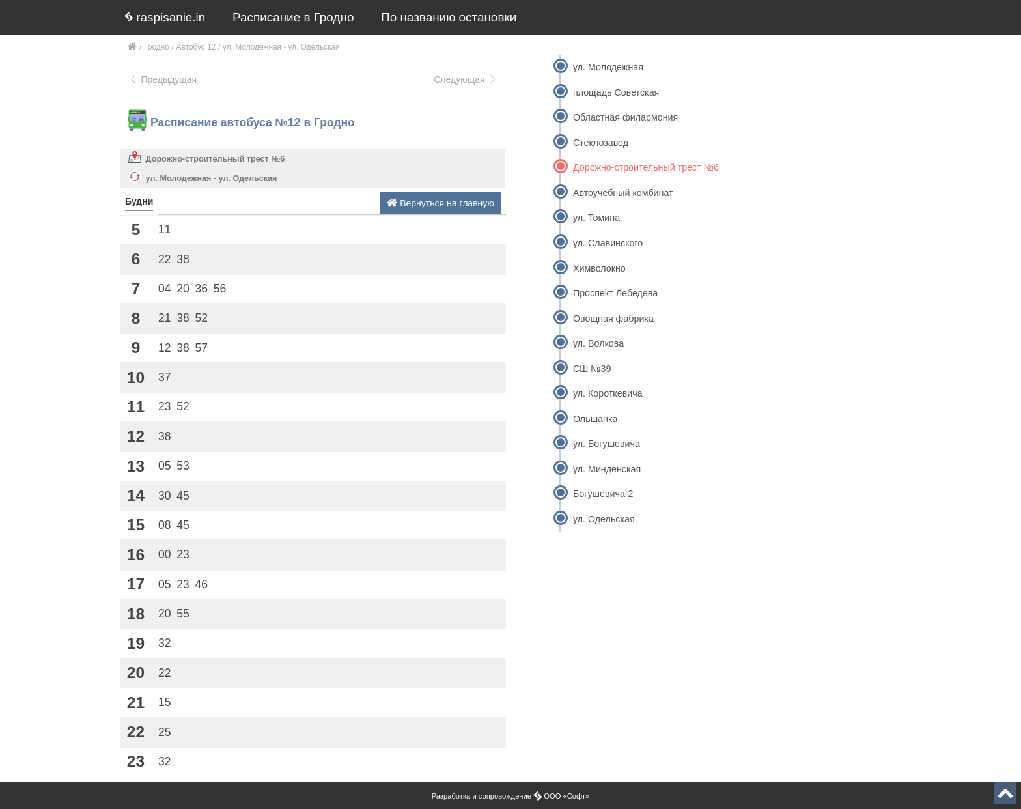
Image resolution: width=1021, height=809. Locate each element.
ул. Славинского (608, 243)
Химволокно (599, 268)
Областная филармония (625, 117)
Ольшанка (595, 419)
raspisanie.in (164, 17)
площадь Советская (616, 92)
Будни (139, 201)
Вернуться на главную (440, 202)
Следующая (465, 79)
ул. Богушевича (606, 443)
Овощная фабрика (613, 318)
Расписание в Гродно (293, 17)
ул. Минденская (607, 469)
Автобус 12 (196, 46)
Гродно (156, 46)
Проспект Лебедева (615, 293)
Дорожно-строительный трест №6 (215, 158)
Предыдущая (162, 79)
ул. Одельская (604, 519)
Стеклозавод (600, 142)
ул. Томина (596, 217)
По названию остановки (448, 17)
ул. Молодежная (608, 67)
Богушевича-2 (603, 494)
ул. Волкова (598, 343)
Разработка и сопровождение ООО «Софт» (511, 796)
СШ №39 (592, 368)
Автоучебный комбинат (623, 193)
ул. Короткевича (608, 393)
